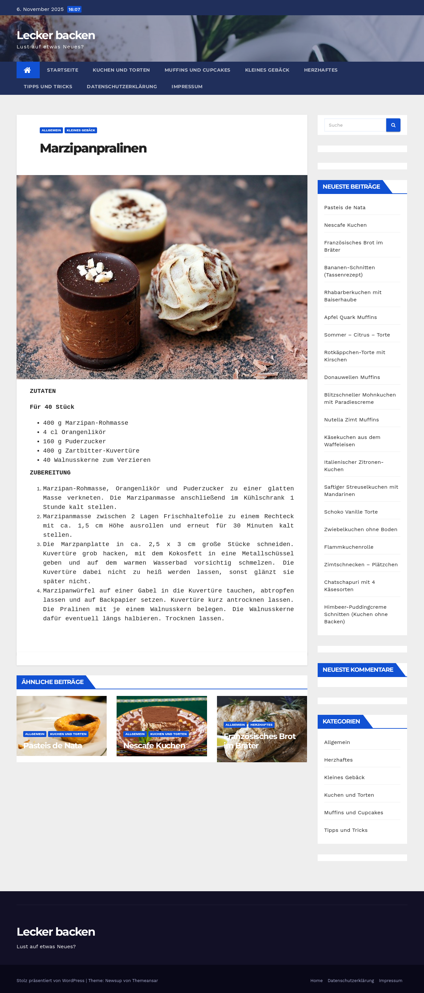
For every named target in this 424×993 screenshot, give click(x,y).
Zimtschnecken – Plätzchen (361, 564)
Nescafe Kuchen (154, 745)
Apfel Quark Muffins (350, 317)
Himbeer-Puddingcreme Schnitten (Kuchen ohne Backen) (356, 614)
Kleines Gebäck (267, 70)
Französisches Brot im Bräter (259, 740)
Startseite (62, 70)
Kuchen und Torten (121, 70)
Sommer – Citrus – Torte (357, 335)
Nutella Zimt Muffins (351, 419)
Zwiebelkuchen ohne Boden (361, 529)
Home (316, 980)
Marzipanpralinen (93, 148)
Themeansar (145, 980)
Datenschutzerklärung (122, 87)
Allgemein (51, 130)
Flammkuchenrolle (349, 547)
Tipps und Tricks (48, 87)
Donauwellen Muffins (352, 377)
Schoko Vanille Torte (351, 512)
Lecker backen (56, 35)
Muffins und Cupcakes (198, 70)
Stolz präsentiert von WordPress (51, 980)
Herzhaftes (321, 70)
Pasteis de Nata (52, 745)
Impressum (187, 87)
